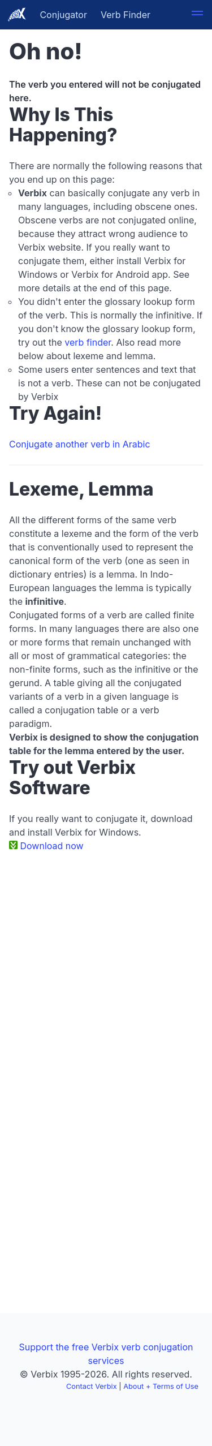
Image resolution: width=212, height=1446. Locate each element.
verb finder (87, 342)
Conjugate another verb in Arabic (79, 444)
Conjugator (63, 14)
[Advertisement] (106, 972)
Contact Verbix (91, 1386)
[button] (197, 14)
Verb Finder (125, 14)
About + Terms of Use (160, 1386)
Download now (52, 845)
